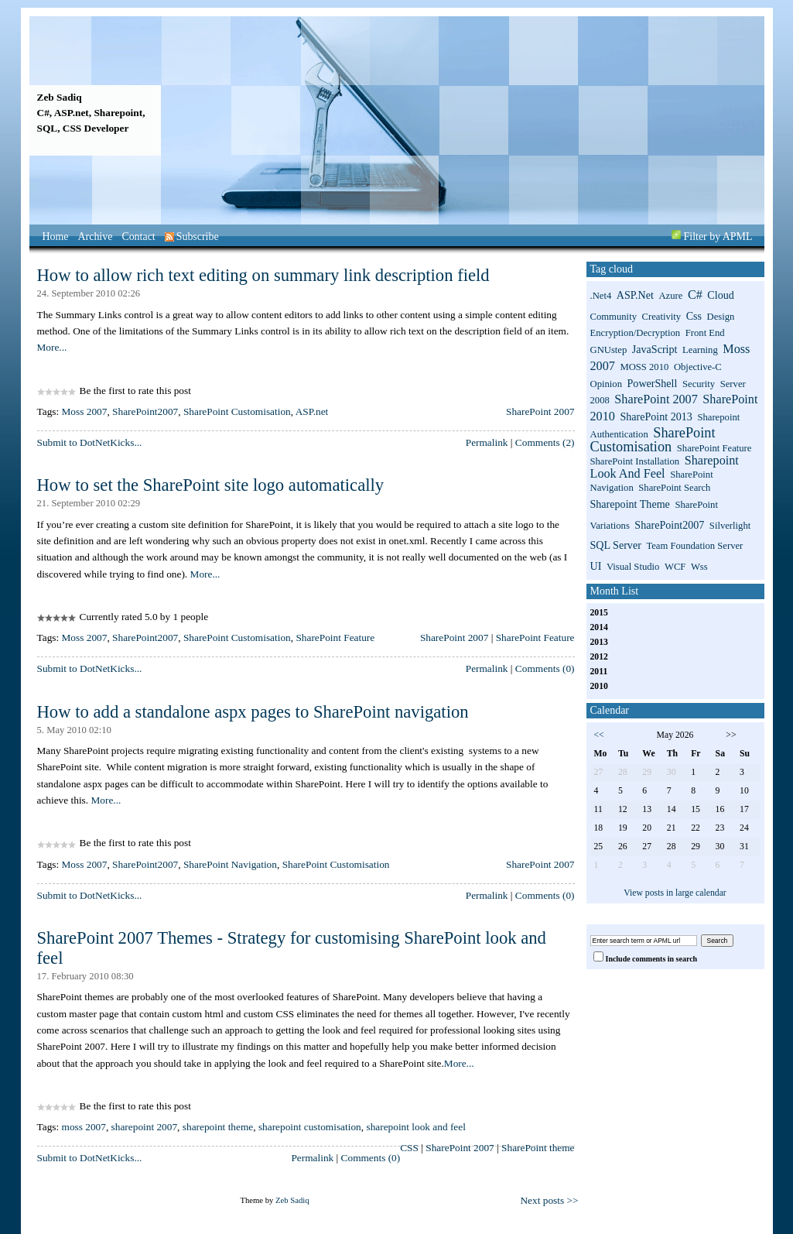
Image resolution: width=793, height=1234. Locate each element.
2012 (599, 657)
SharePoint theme (537, 1147)
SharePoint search (674, 487)
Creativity (662, 316)
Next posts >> (549, 1200)
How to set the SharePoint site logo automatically (211, 485)
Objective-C (698, 367)
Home (56, 236)
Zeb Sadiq (59, 97)
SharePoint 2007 (540, 411)
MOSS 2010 (644, 367)
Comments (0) (545, 668)
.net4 (601, 295)
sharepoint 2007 (144, 1127)
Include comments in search (652, 959)
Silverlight (729, 525)
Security (698, 384)
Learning (700, 349)
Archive (95, 236)
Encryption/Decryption (635, 332)
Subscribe (192, 236)
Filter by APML (718, 236)
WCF (675, 566)
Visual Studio (633, 566)
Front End (705, 332)
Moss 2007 (85, 411)
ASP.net (312, 411)
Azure (670, 295)
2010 (599, 686)
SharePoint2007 (145, 411)
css (694, 316)
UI (596, 566)
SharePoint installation (635, 461)
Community (613, 316)
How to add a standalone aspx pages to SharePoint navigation (253, 712)
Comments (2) (545, 442)
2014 (599, 627)
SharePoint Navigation (230, 864)
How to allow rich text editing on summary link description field (263, 275)
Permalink (487, 442)
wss (699, 566)
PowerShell (652, 383)
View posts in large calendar (675, 893)
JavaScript (655, 349)
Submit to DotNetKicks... (89, 442)
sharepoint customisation (309, 1127)
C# (695, 295)
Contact (138, 236)
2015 (599, 613)
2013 (599, 642)
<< (599, 735)
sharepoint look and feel (415, 1127)
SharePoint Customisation (237, 411)
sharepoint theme (218, 1127)
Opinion (606, 384)
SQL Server (615, 545)
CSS (409, 1147)
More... (52, 347)
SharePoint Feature (335, 637)
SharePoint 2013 (656, 416)
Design (721, 316)
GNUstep (608, 349)
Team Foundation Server (694, 545)
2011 (599, 672)
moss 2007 (84, 1127)
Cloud (720, 295)
